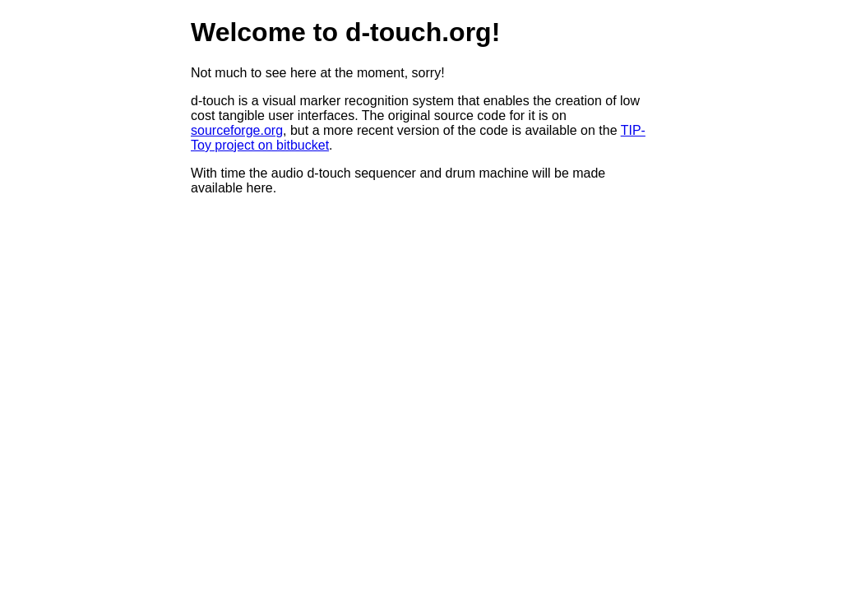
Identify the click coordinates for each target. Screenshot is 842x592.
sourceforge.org (237, 130)
